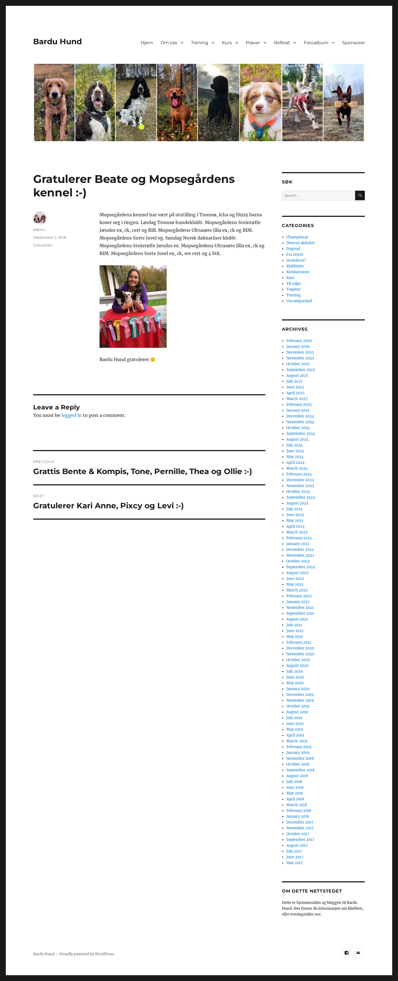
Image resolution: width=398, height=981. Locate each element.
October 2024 (298, 427)
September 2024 (300, 433)
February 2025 (299, 404)
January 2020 (298, 689)
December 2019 (300, 694)
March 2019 (296, 741)
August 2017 (297, 845)
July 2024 (294, 445)
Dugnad (293, 248)
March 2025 (297, 398)
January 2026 (298, 346)
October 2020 (298, 659)
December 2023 (300, 480)
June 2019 (295, 723)
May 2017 (294, 863)
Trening (199, 42)
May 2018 (294, 793)
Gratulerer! (42, 245)
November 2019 (300, 700)
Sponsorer (353, 42)
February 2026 (299, 340)
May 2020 (294, 683)
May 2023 (294, 520)
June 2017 (294, 857)
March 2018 (296, 805)
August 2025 (297, 375)
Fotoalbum (316, 42)
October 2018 (297, 764)
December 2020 (300, 648)
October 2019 (298, 706)
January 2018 (297, 816)
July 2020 (294, 671)
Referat (282, 42)
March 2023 (296, 532)
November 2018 (300, 758)
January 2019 (297, 752)
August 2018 (297, 776)
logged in (71, 415)
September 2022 (300, 567)
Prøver (253, 42)
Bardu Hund (57, 41)
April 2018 (295, 799)
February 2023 (298, 538)
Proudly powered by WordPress (86, 954)
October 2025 (298, 364)
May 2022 (294, 584)
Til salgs (293, 283)
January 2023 (297, 543)
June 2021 (294, 630)
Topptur (293, 289)
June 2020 (295, 677)
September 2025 (300, 369)
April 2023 (295, 526)
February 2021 (298, 642)
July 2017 (294, 851)
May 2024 (294, 456)
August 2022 (297, 572)
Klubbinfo (295, 266)
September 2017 (300, 839)
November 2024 (300, 422)
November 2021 (300, 607)
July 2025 (294, 381)
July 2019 (294, 718)
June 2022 (295, 578)
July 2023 (294, 509)
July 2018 (294, 781)
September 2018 (300, 770)
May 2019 (294, 729)
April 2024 (295, 462)
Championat (297, 237)
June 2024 (295, 451)
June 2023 (295, 514)
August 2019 (297, 712)
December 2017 (299, 822)
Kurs (227, 42)
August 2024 (297, 439)
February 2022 (299, 596)
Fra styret (294, 254)
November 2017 (300, 828)
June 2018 (294, 787)
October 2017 (297, 834)
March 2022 (297, 590)
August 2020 (297, 665)
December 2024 (300, 416)
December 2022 (300, 549)
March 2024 (297, 468)
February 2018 (298, 810)
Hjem (147, 42)
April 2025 (295, 393)
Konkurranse (298, 272)
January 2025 (298, 410)
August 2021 (297, 619)
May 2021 (294, 636)
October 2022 (298, 561)
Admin (39, 229)
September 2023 (300, 497)
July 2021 (294, 625)
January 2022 (298, 601)
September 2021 (300, 613)
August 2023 (297, 503)
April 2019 (295, 735)
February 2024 (299, 474)
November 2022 (300, 555)
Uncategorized (299, 301)
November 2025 (300, 358)
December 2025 (300, 352)
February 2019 (298, 747)
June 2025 (295, 387)
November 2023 (300, 485)
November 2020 (300, 654)
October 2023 (298, 491)
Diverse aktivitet (300, 243)
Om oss (169, 42)
